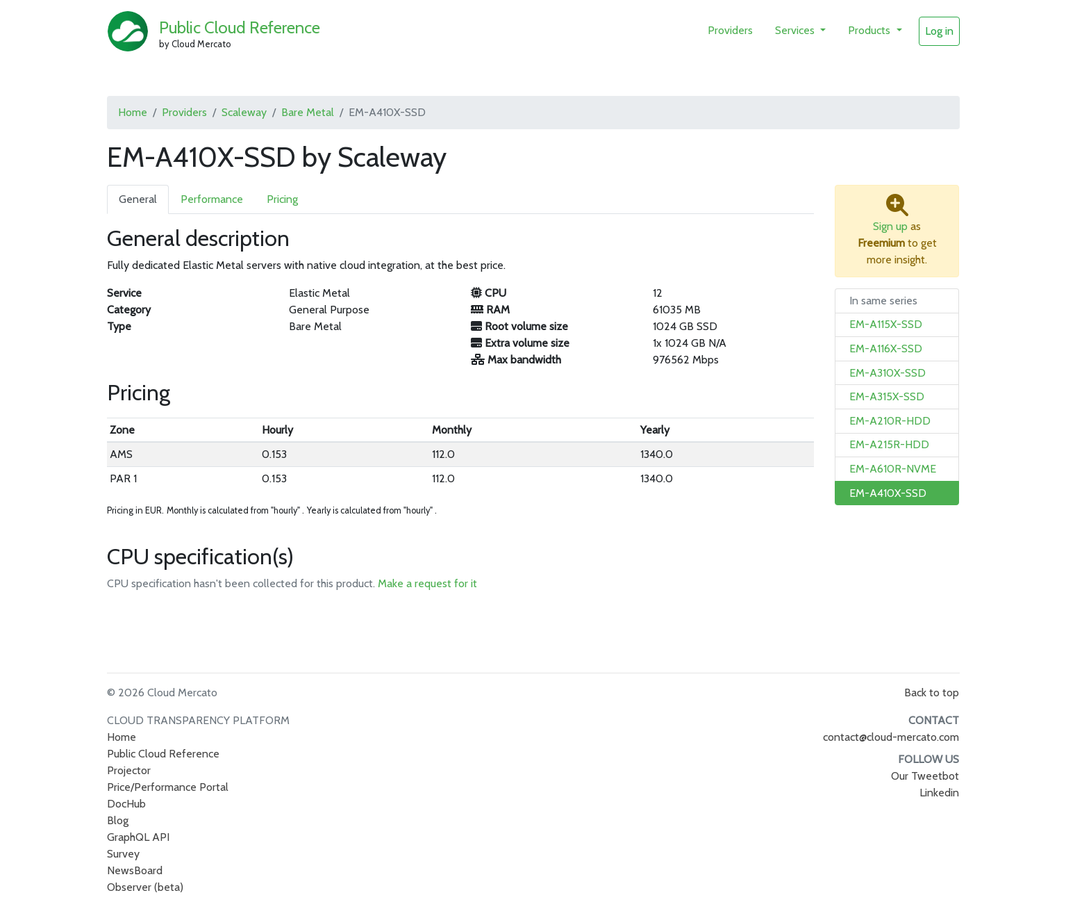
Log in (939, 31)
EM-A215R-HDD (889, 444)
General (138, 199)
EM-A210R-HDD (890, 420)
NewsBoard (135, 870)
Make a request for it (427, 583)
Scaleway (244, 112)
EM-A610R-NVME (892, 468)
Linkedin (939, 792)
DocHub (126, 803)
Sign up (890, 226)
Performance (212, 199)
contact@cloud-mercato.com (891, 737)
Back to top (931, 692)
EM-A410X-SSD (887, 493)
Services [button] (796, 30)
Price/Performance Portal (167, 787)
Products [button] (870, 30)
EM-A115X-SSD (885, 324)
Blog (117, 820)
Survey (123, 853)
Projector (129, 770)
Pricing (282, 199)
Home (132, 112)
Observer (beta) (145, 887)
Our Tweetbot (925, 775)
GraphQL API (138, 837)
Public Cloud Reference (239, 27)
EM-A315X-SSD (886, 396)
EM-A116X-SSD (885, 348)
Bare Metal (307, 112)
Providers (730, 30)
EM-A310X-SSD (887, 372)
